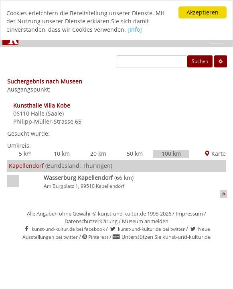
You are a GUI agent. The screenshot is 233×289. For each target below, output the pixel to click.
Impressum (189, 213)
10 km (62, 153)
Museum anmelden (145, 221)
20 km (98, 153)
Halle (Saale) (47, 113)
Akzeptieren (202, 12)
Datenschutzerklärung (91, 221)
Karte (215, 153)
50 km (135, 153)
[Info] (135, 29)
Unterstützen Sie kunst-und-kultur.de (166, 236)
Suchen (200, 61)
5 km (25, 153)
